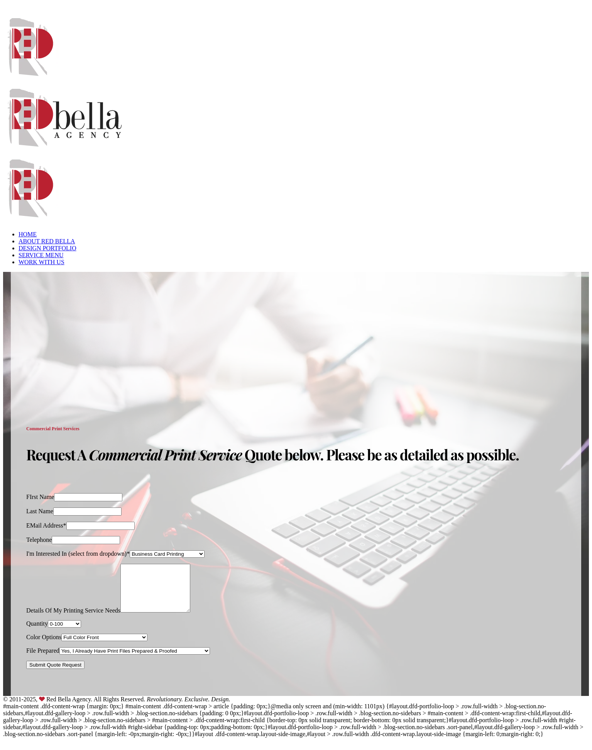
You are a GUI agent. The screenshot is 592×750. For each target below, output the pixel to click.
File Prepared (42, 660)
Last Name (39, 511)
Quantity (37, 633)
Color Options (43, 646)
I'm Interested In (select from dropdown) (76, 553)
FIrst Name (40, 497)
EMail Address (44, 525)
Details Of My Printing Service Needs (73, 619)
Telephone (39, 539)
